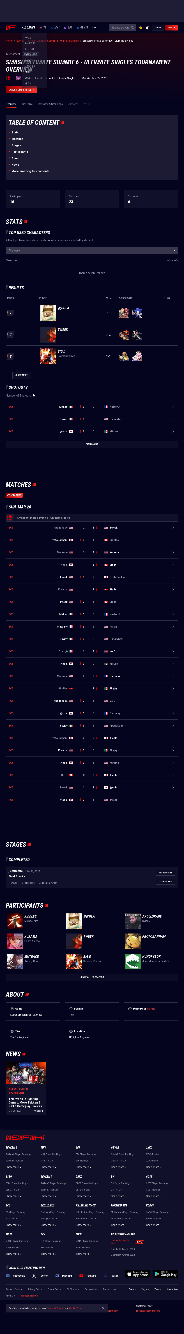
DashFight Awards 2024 (120, 1242)
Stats (15, 132)
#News (13, 1089)
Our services (91, 1289)
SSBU (9, 1176)
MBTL (9, 1234)
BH (112, 1176)
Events (132, 1289)
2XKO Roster (152, 1154)
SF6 (68, 27)
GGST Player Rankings (157, 1183)
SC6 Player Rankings (16, 1212)
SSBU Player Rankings (17, 1183)
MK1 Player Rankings (51, 1154)
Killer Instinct (85, 1205)
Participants (20, 152)
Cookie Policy (54, 1289)
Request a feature (29, 1296)
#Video (23, 1089)
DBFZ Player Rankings (87, 1183)
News (15, 164)
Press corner (109, 1289)
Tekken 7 (46, 1176)
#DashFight (16, 1093)
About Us (10, 1296)
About (16, 158)
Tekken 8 (11, 1147)
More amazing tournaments (30, 171)
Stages (16, 145)
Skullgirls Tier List (49, 1218)
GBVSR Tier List (118, 1160)
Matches (17, 139)
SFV (43, 1234)
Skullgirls (47, 1205)
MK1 (55, 27)
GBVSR (82, 27)
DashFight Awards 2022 (123, 1255)
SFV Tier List (47, 1247)
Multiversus (119, 1205)
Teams (158, 1289)
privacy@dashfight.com (148, 1311)
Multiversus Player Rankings (125, 1212)
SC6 (8, 1205)
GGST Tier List (153, 1190)
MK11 (79, 1234)
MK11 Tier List (83, 1247)
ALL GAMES (28, 27)
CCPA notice (73, 1289)
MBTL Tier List (13, 1247)
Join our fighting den (27, 1268)
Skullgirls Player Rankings (53, 1212)
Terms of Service (14, 1289)
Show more (14, 1167)
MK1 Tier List (47, 1160)
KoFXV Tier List (153, 1218)
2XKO (149, 1147)
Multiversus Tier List (121, 1218)
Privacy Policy (35, 1289)
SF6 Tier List (82, 1160)
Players (145, 1289)
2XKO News (152, 1160)
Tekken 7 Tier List (49, 1190)
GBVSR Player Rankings (123, 1154)
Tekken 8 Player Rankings (18, 1154)
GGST (149, 1176)
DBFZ (79, 1176)
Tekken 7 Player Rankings (53, 1183)
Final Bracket (17, 876)
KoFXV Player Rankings (157, 1212)
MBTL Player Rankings (17, 1241)
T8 (42, 27)
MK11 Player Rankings (87, 1241)
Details (151, 1008)
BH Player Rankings (120, 1183)
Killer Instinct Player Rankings (90, 1212)
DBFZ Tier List (83, 1190)
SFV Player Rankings (51, 1241)
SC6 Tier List (12, 1218)
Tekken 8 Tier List (14, 1160)
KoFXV (150, 1205)
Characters (172, 1289)
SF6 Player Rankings (86, 1154)
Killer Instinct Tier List (86, 1218)
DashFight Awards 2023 (123, 1249)
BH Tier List (116, 1190)
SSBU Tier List (13, 1190)
